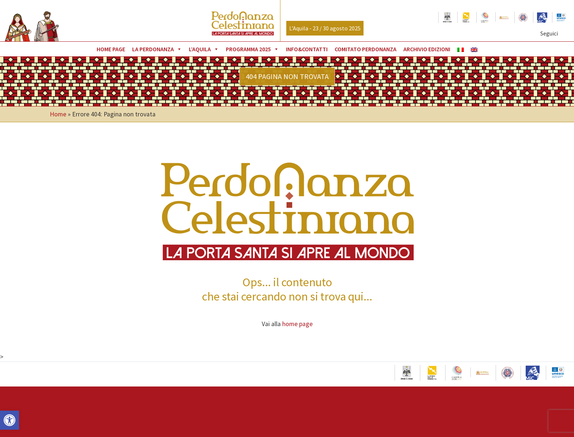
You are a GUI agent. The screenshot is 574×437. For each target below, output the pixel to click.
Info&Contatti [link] (307, 49)
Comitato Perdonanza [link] (365, 49)
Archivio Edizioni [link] (426, 49)
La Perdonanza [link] (157, 49)
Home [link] (58, 114)
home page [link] (297, 324)
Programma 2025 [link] (252, 49)
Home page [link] (111, 49)
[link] (9, 420)
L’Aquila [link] (204, 49)
